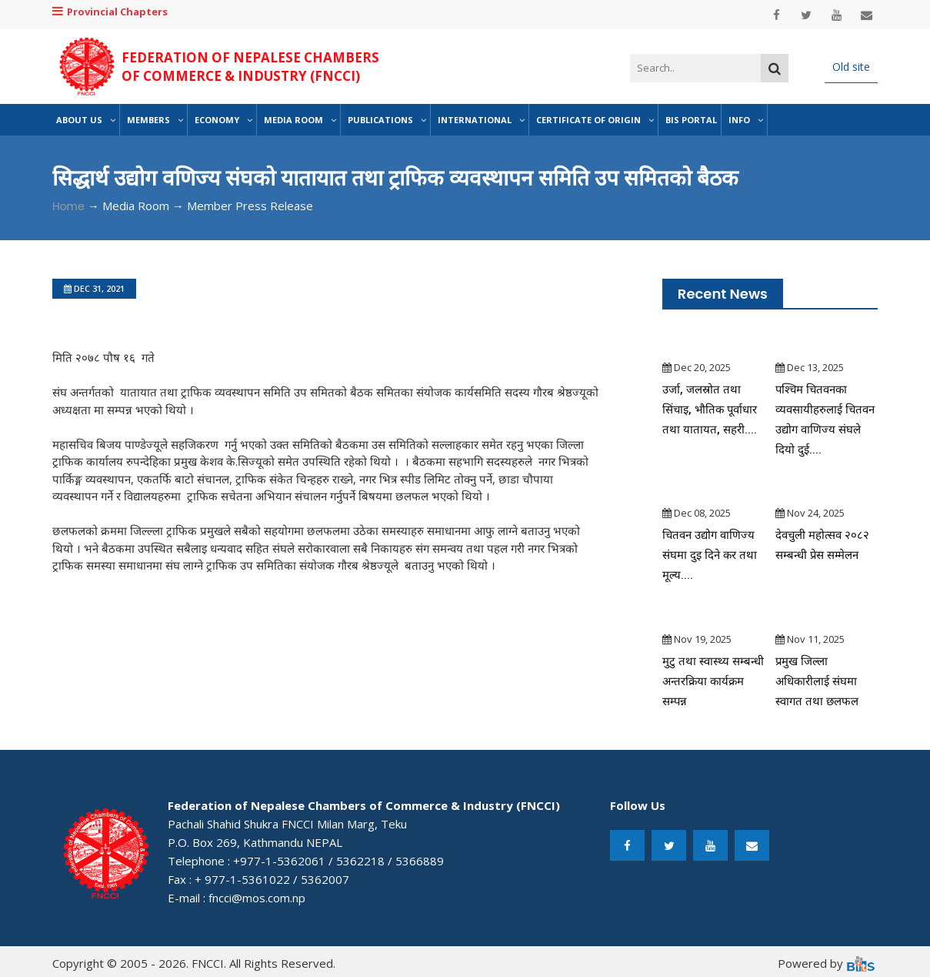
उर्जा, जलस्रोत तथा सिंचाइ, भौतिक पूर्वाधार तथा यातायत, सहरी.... (711, 410)
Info (745, 119)
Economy (223, 119)
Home (68, 206)
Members (155, 119)
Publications (387, 119)
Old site (851, 66)
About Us (85, 119)
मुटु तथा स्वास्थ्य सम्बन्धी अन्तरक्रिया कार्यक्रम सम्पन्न (713, 681)
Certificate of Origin (595, 119)
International (481, 119)
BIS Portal (691, 119)
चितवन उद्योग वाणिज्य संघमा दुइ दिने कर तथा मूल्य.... (710, 555)
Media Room (300, 119)
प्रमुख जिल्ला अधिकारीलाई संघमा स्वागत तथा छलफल (817, 681)
